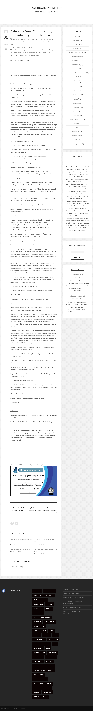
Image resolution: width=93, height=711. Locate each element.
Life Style (76, 77)
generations (76, 56)
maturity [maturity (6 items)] (52, 652)
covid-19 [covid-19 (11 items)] (50, 604)
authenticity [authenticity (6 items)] (49, 591)
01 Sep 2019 (16, 544)
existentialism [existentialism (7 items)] (40, 630)
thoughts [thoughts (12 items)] (47, 692)
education (76, 40)
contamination (40, 39)
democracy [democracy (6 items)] (38, 608)
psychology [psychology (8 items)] (38, 683)
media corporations (27, 42)
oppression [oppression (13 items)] (38, 661)
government (28, 50)
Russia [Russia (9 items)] (36, 688)
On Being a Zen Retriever (72, 607)
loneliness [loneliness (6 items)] (38, 648)
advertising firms (19, 39)
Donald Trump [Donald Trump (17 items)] (39, 626)
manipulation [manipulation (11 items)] (39, 652)
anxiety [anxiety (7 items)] (37, 591)
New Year (37, 42)
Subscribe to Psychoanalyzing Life (33, 465)
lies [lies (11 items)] (55, 644)
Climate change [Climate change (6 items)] (40, 599)
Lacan (17, 42)
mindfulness (76, 95)
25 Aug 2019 (40, 544)
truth (37, 55)
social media (76, 131)
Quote (76, 123)
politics (21, 55)
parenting (76, 103)
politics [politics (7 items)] (49, 661)
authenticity (30, 39)
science (76, 127)
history (76, 69)
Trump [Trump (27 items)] (36, 696)
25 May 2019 (40, 554)
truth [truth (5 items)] (45, 696)
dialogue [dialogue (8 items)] (37, 621)
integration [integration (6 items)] (53, 639)
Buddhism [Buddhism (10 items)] (37, 595)
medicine (76, 87)
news (48, 53)
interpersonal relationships (42, 50)
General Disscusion (76, 52)
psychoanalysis (29, 55)
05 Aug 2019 (17, 552)
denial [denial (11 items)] (48, 608)
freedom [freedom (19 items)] (46, 635)
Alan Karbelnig (20, 47)
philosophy (14, 55)
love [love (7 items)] (48, 648)
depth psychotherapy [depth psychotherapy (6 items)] (42, 617)
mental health (41, 53)
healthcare (76, 65)
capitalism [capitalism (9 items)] (49, 595)
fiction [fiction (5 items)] (37, 635)
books (15, 50)
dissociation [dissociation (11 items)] (49, 621)
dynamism (49, 39)
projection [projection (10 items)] (49, 666)
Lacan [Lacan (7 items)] (47, 644)
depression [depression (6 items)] (38, 613)
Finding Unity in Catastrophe (20, 549)
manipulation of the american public (23, 53)
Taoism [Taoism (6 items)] (36, 692)
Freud (12, 42)
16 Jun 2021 (78, 277)
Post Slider (76, 115)
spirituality (76, 135)
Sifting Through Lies (77, 274)
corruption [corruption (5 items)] (38, 604)
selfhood (44, 42)
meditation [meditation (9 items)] (38, 657)
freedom (21, 50)
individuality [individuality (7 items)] (39, 639)
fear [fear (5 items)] (51, 630)
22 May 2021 (78, 298)
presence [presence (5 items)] (37, 666)
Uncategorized (76, 144)
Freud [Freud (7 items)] (56, 635)
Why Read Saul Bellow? (77, 296)
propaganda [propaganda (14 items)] (38, 674)
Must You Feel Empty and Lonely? (75, 597)
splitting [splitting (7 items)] (46, 688)
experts (76, 44)
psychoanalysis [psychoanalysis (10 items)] (40, 679)
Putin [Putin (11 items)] (49, 683)
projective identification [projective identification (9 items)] (44, 670)
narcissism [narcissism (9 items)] (50, 657)
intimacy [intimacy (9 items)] (37, 644)
